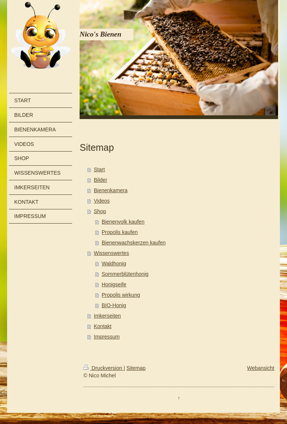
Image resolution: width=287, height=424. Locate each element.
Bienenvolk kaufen (123, 222)
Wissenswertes (111, 253)
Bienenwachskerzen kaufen (134, 243)
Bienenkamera (110, 190)
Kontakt (102, 326)
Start (99, 169)
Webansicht (260, 368)
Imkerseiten (107, 316)
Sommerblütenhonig (125, 274)
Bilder (100, 180)
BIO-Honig (114, 305)
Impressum (107, 337)
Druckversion (103, 368)
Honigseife (114, 284)
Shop (100, 211)
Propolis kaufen (120, 232)
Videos (102, 201)
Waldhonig (114, 263)
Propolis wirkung (121, 295)
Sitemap (135, 368)
